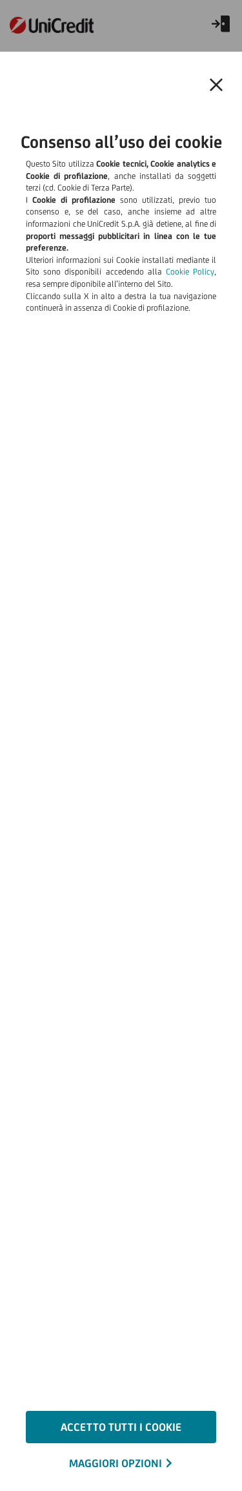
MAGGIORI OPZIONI (115, 1463)
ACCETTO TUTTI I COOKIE (121, 1427)
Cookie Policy (190, 271)
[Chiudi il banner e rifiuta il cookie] (216, 85)
